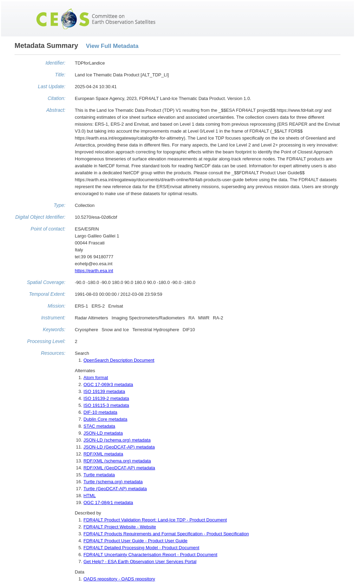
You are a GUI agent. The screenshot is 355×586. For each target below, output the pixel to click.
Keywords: (54, 329)
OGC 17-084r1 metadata (108, 502)
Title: (60, 74)
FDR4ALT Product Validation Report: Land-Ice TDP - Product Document (155, 519)
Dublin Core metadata (105, 419)
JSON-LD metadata (103, 433)
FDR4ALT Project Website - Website (120, 526)
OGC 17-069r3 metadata (108, 384)
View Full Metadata (112, 46)
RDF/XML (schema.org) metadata (117, 460)
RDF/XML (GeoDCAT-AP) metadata (119, 467)
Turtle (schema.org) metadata (113, 481)
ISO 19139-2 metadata (106, 398)
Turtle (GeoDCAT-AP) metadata (115, 488)
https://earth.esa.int (94, 270)
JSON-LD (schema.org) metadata (117, 440)
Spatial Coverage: (46, 282)
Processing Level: (46, 341)
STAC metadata (99, 426)
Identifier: (55, 63)
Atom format (96, 377)
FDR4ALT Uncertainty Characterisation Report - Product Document (150, 554)
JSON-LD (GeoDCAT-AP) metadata (119, 447)
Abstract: (55, 110)
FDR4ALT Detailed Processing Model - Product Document (141, 547)
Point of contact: (48, 229)
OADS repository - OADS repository (119, 578)
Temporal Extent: (47, 294)
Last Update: (51, 86)
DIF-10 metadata (101, 412)
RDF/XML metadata (103, 454)
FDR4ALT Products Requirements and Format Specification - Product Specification (166, 533)
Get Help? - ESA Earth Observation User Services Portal (140, 561)
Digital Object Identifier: (40, 217)
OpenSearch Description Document (119, 360)
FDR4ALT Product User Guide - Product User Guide (136, 540)
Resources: (53, 353)
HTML (90, 495)
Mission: (56, 306)
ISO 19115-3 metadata (106, 405)
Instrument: (53, 317)
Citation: (56, 98)
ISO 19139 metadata (104, 391)
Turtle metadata (99, 474)
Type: (60, 205)
